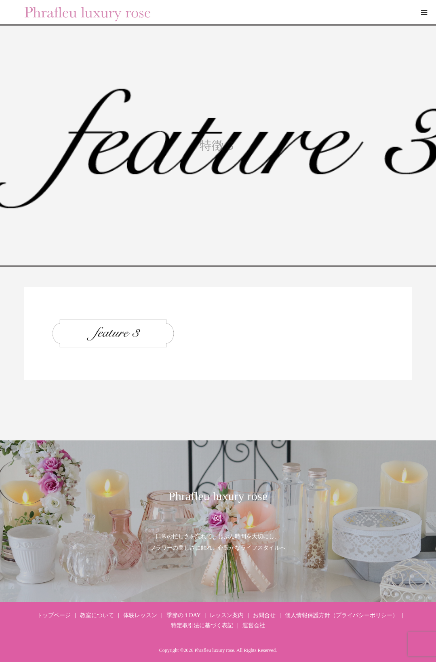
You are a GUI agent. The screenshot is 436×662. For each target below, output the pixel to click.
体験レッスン (140, 615)
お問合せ (264, 615)
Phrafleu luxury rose (218, 496)
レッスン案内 (227, 615)
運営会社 (253, 625)
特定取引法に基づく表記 (202, 625)
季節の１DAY (183, 615)
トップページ (54, 615)
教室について (97, 615)
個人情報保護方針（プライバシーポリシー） (341, 615)
